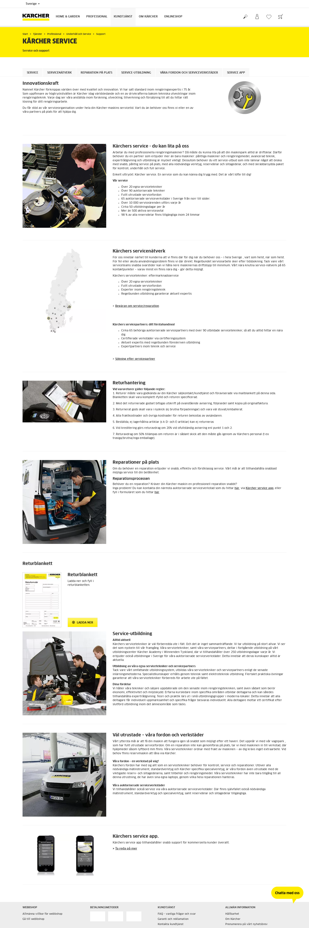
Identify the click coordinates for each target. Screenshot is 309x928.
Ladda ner (82, 622)
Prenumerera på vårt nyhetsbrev (246, 924)
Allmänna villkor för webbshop (42, 914)
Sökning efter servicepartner (135, 359)
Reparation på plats (96, 72)
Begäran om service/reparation (137, 306)
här (237, 488)
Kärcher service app (259, 488)
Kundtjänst (123, 16)
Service (32, 72)
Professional (96, 16)
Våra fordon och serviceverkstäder (189, 72)
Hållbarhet (232, 914)
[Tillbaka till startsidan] (38, 17)
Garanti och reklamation (173, 919)
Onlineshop (173, 16)
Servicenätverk (59, 72)
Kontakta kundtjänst (170, 924)
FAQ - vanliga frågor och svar (177, 914)
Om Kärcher (148, 16)
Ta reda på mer (126, 848)
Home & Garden (68, 16)
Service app (236, 72)
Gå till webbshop (33, 919)
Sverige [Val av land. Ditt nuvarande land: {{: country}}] (33, 3)
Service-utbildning (136, 72)
